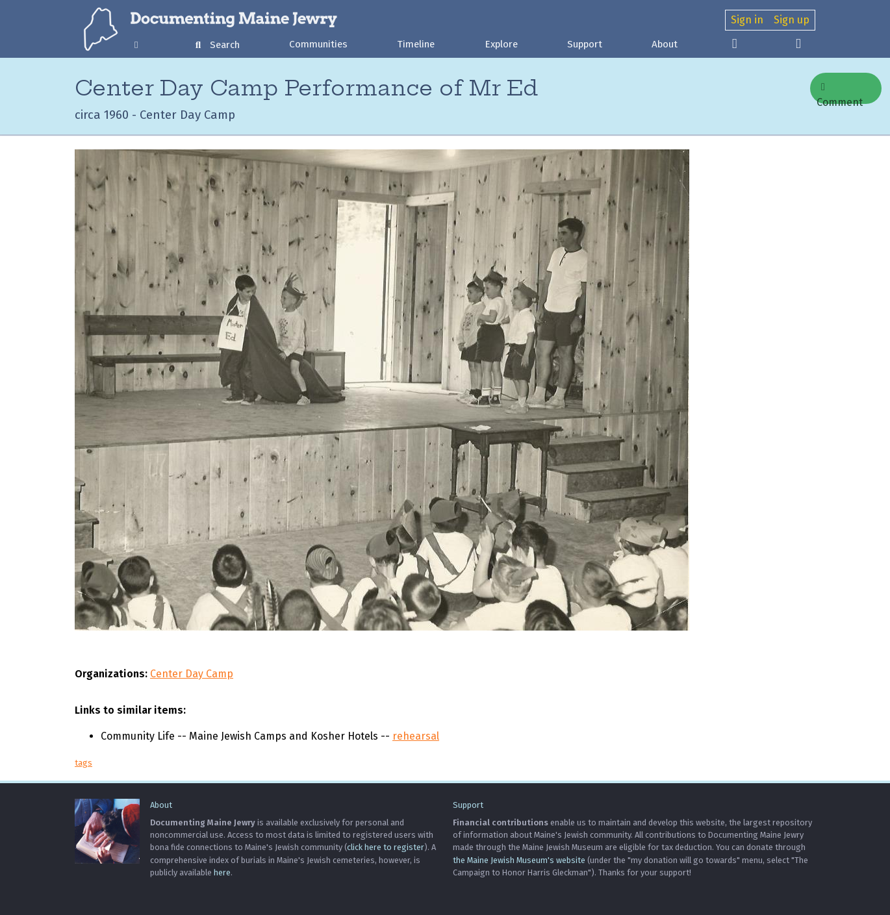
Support (584, 44)
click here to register (385, 847)
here (222, 872)
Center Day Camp (191, 674)
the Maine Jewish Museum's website (519, 860)
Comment (840, 93)
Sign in (747, 20)
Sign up (791, 20)
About (665, 44)
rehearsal (415, 736)
